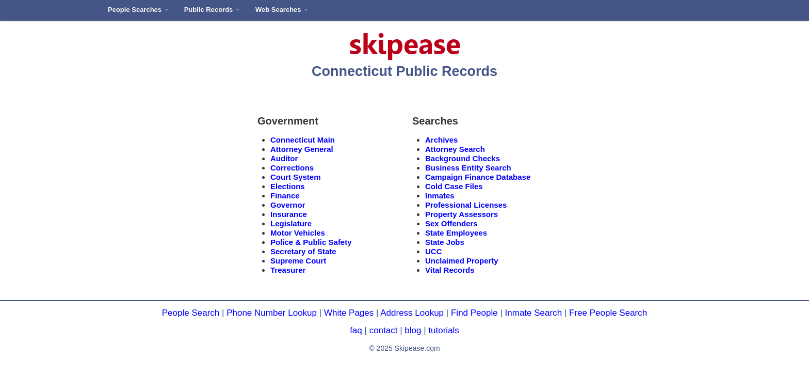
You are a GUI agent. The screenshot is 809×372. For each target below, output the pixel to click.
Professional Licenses (466, 204)
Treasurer (287, 270)
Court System (295, 177)
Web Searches (281, 9)
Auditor (284, 158)
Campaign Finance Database (477, 177)
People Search (191, 313)
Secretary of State (303, 251)
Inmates (440, 195)
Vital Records (450, 270)
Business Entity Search (468, 167)
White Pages (349, 313)
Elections (287, 186)
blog (413, 330)
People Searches (138, 9)
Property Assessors (461, 214)
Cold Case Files (454, 186)
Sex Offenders (451, 223)
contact (383, 330)
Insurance (288, 214)
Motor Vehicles (297, 232)
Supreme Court (298, 260)
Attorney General (301, 149)
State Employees (456, 232)
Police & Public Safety (311, 242)
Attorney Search (455, 149)
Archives (441, 139)
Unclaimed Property (461, 260)
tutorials (443, 330)
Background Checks (462, 158)
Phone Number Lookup (271, 313)
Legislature (291, 223)
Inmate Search (533, 313)
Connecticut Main (302, 139)
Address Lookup (412, 313)
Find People (474, 313)
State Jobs (444, 242)
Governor (287, 204)
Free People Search (608, 313)
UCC (433, 251)
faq (356, 330)
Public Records (212, 9)
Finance (285, 195)
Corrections (292, 167)
